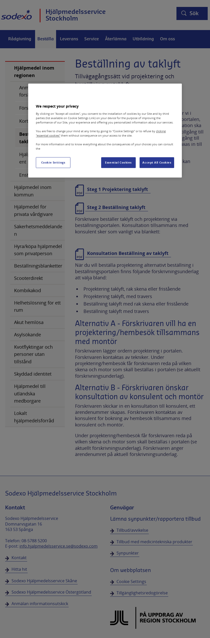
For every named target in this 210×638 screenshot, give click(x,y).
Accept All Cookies (156, 162)
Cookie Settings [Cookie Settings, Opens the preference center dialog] (53, 162)
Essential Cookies (118, 162)
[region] (105, 130)
